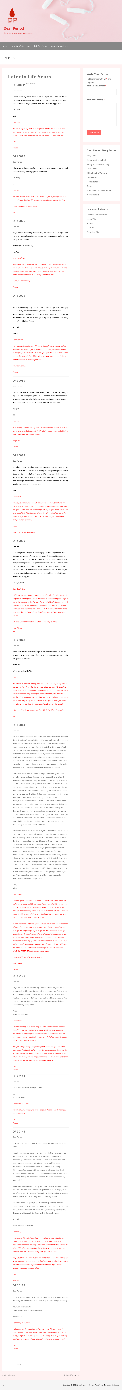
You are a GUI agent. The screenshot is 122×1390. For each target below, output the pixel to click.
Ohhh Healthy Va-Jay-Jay (97, 173)
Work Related (93, 194)
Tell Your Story (40, 46)
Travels (90, 186)
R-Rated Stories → (72, 1375)
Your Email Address (96, 85)
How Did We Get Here (20, 46)
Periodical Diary (94, 232)
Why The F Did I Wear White (99, 190)
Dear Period (14, 28)
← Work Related (9, 1375)
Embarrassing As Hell (96, 160)
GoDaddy (115, 1385)
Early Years (92, 155)
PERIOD (90, 227)
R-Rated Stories (93, 181)
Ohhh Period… (93, 177)
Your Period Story (96, 99)
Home (4, 46)
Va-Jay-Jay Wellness (59, 46)
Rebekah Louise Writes (97, 214)
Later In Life (20, 1364)
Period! (90, 223)
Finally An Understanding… (98, 164)
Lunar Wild (91, 219)
